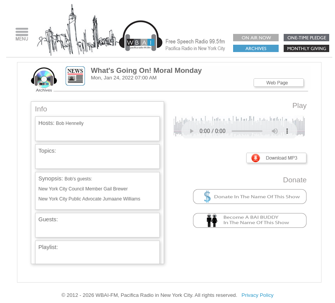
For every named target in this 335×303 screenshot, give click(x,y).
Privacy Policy (258, 295)
